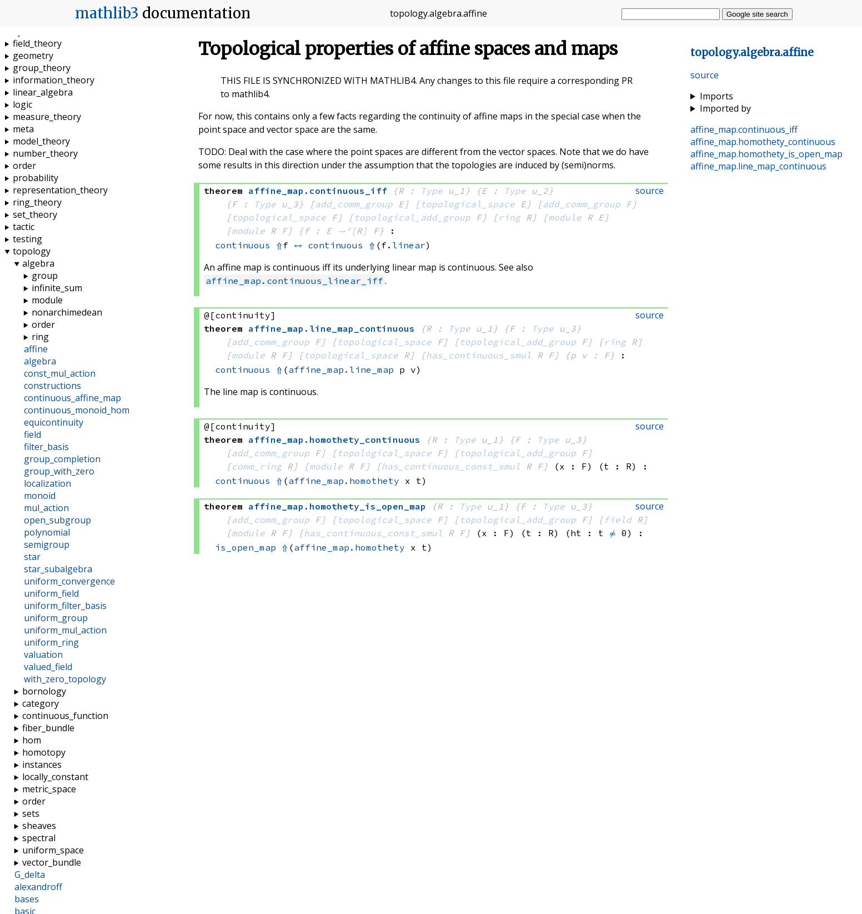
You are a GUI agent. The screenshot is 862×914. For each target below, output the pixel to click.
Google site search (757, 14)
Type (431, 190)
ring (509, 217)
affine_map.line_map (341, 369)
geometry (33, 55)
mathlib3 (107, 13)
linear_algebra (43, 92)
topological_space (467, 203)
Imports (716, 96)
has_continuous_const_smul (451, 466)
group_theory (42, 68)
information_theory (53, 80)
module (565, 217)
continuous (242, 245)
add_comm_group (354, 203)
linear (408, 245)
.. (752, 52)
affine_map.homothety (343, 480)
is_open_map (245, 547)
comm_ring (257, 466)
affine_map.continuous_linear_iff (294, 280)
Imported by (725, 108)
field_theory (37, 43)
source (704, 75)
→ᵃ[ (347, 230)
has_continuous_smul (479, 355)
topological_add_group (412, 217)
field (618, 519)
